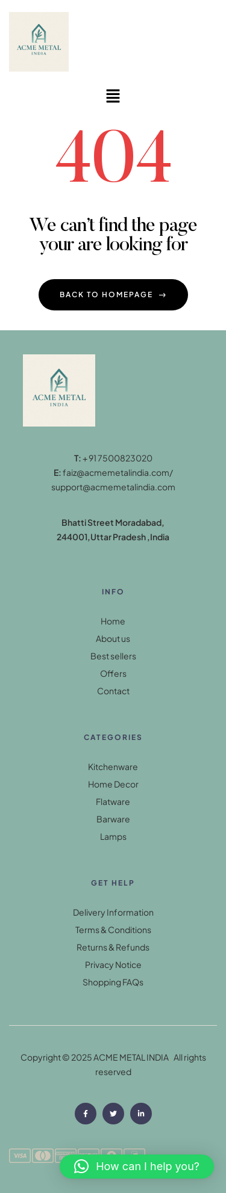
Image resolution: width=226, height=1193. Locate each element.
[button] (113, 96)
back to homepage (113, 294)
